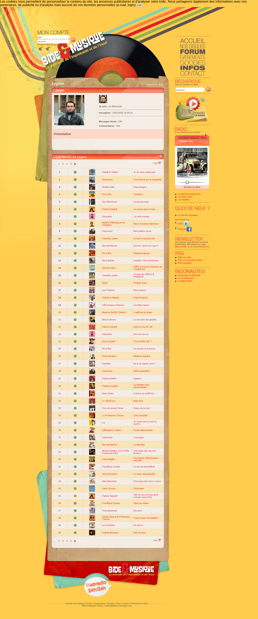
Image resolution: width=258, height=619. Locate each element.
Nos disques (79, 603)
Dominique (138, 488)
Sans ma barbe (141, 503)
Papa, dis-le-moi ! (142, 408)
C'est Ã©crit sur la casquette (147, 179)
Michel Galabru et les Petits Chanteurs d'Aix (115, 452)
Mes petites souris (142, 231)
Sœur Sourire (108, 488)
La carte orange (141, 216)
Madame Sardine (141, 356)
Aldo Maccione (109, 481)
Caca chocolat (140, 415)
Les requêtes (184, 200)
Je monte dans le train (144, 209)
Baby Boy (138, 401)
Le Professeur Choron (113, 415)
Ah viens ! (138, 525)
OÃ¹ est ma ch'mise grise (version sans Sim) (145, 496)
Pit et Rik (106, 194)
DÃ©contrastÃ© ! (141, 371)
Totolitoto (137, 194)
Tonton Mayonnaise (143, 430)
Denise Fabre (108, 268)
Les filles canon (141, 305)
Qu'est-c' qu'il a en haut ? (145, 246)
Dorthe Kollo (108, 187)
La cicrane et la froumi (144, 348)
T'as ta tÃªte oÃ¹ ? (142, 341)
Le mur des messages (188, 215)
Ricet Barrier (108, 260)
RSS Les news (184, 257)
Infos (118, 603)
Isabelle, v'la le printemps (145, 260)
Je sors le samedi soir (144, 238)
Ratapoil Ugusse (141, 253)
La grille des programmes (189, 194)
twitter (183, 224)
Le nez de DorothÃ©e (144, 466)
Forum (89, 603)
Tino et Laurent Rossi (112, 408)
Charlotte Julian (110, 238)
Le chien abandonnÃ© (144, 474)
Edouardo (107, 216)
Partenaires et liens (139, 603)
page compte (181, 247)
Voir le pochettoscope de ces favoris (140, 156)
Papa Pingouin (140, 297)
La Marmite (139, 444)
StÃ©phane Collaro (111, 430)
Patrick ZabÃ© (109, 378)
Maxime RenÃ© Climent (114, 312)
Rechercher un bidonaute (189, 275)
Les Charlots (108, 290)
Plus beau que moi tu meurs (147, 481)
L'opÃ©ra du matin (142, 312)
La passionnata (141, 202)
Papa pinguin (139, 187)
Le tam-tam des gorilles (144, 319)
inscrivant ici (203, 247)
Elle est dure (139, 532)
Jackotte (106, 363)
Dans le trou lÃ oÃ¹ (143, 327)
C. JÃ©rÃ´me (108, 401)
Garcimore (107, 179)
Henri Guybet (108, 341)
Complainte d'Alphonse (189, 138)
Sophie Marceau (110, 532)
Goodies (110, 603)
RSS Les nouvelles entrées (190, 260)
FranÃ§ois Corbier (111, 466)
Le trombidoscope (186, 278)
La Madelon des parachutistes (141, 386)
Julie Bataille (108, 459)
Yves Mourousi (109, 510)
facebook (184, 229)
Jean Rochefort (109, 474)
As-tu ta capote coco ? (144, 363)
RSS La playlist (185, 263)
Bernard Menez (109, 246)
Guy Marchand (109, 202)
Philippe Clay (186, 141)
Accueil (69, 603)
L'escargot (138, 437)
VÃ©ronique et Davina (113, 305)
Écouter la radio (192, 187)
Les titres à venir (185, 197)
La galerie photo (185, 281)
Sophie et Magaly (110, 297)
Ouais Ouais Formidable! (145, 518)
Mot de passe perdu (55, 45)
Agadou (137, 378)
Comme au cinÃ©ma (143, 393)
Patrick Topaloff (109, 209)
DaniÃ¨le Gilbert (110, 172)
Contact (125, 603)
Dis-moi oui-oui (140, 334)
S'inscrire (41, 45)
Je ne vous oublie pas (144, 172)
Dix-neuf (137, 510)
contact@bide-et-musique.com (118, 606)
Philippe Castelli (110, 386)
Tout (157, 163)
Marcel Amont (109, 319)
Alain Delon (107, 393)
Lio (103, 422)
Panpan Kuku (140, 283)
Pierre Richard (109, 356)
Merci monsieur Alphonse (145, 224)
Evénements (99, 603)
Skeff (104, 283)
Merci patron (139, 290)
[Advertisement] (123, 18)
